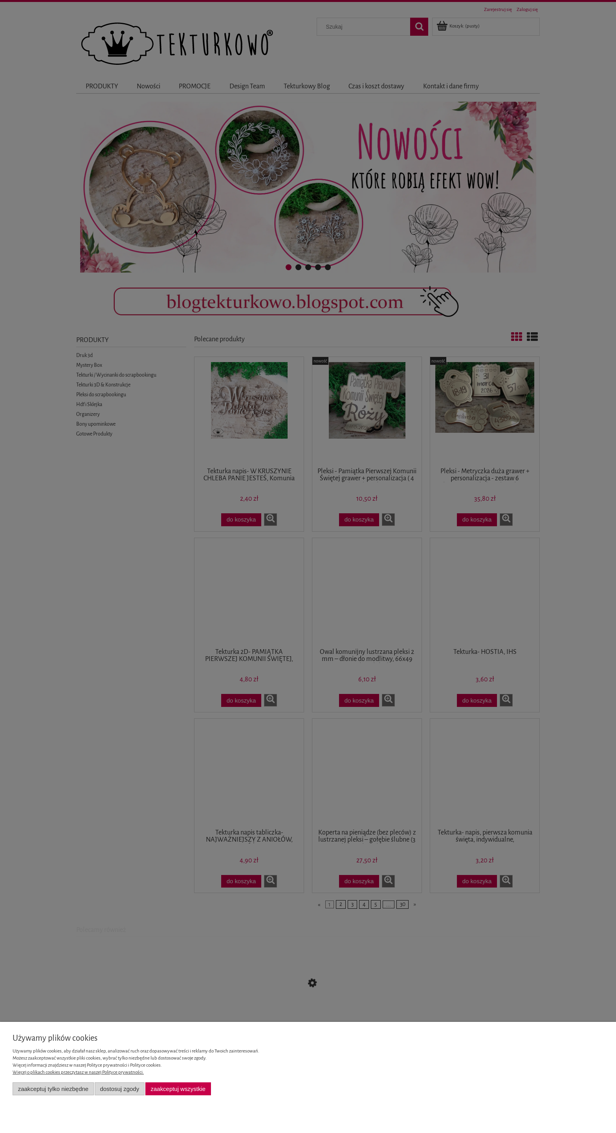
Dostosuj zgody (119, 1088)
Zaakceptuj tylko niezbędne (53, 1088)
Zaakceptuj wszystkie (178, 1088)
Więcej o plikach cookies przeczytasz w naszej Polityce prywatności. (78, 1072)
